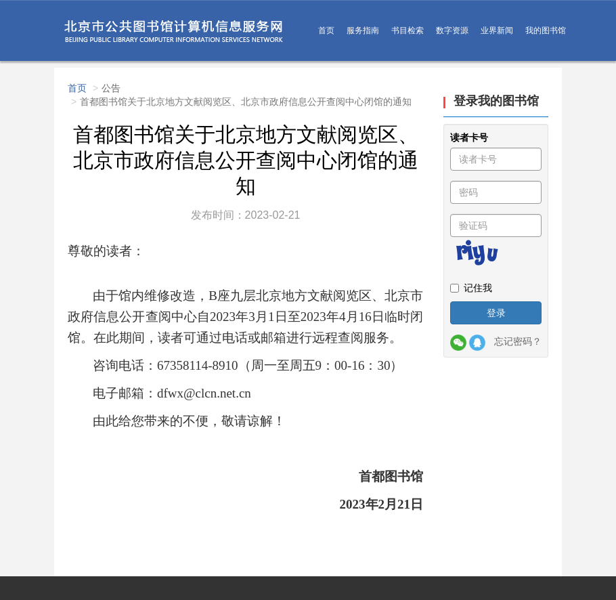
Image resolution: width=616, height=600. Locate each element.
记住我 (471, 287)
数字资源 (452, 30)
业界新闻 (497, 30)
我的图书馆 (545, 30)
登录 (496, 312)
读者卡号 (469, 137)
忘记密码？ (518, 341)
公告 (111, 88)
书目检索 (407, 30)
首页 (326, 30)
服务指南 (363, 30)
